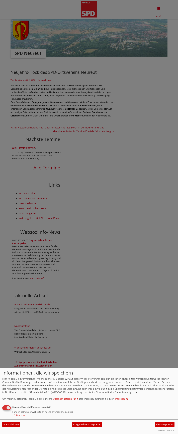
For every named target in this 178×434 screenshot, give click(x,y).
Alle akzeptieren (164, 424)
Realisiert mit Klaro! (166, 430)
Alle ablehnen (11, 424)
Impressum (121, 398)
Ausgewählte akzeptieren (87, 424)
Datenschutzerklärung (65, 398)
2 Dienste (18, 415)
